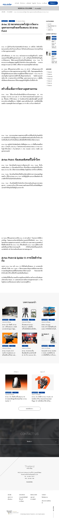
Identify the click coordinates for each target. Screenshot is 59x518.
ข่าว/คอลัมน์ (10, 12)
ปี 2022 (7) (50, 81)
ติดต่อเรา (53, 3)
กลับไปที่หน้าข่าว (29, 409)
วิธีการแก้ (21, 500)
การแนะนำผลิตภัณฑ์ (23, 498)
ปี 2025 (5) (50, 74)
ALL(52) (49, 24)
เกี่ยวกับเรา (10, 500)
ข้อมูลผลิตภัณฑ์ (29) (52, 26)
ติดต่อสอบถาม (45, 498)
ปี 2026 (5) (50, 72)
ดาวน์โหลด (21, 502)
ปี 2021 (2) (50, 83)
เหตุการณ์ (32, 498)
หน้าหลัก (3, 12)
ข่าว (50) (50, 28)
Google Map (29, 482)
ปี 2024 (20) (50, 76)
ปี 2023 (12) (50, 78)
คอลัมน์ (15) (50, 29)
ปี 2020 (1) (50, 85)
